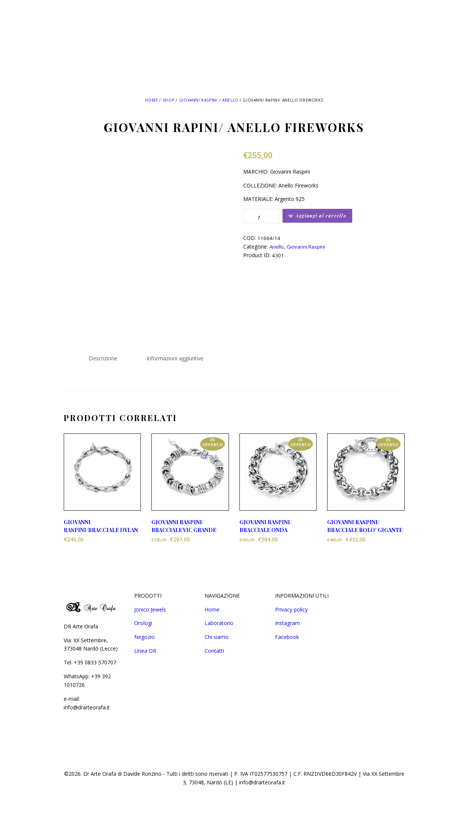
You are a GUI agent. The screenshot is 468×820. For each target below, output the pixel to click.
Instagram (287, 623)
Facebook (287, 636)
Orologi (143, 623)
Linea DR (145, 650)
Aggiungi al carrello (321, 216)
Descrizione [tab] (103, 358)
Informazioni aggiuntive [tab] (175, 358)
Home (151, 100)
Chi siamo (217, 636)
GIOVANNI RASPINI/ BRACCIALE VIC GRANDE (183, 526)
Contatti (214, 650)
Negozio (144, 636)
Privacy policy (291, 609)
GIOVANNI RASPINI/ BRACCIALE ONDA (265, 526)
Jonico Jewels (150, 609)
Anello (230, 100)
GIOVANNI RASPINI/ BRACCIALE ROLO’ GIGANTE (364, 526)
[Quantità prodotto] (261, 216)
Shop (168, 100)
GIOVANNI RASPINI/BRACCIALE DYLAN (101, 526)
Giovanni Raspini (198, 100)
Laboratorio (219, 623)
